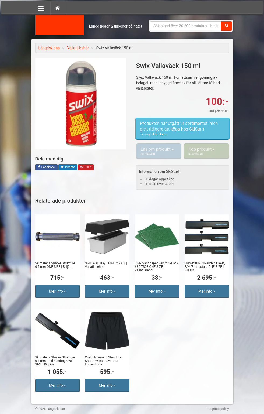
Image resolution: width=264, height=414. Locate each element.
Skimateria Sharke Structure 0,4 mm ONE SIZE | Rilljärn (55, 265)
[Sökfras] (185, 25)
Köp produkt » (206, 151)
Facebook (46, 167)
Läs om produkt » (159, 151)
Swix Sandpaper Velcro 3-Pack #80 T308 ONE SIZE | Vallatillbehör (156, 266)
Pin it (85, 167)
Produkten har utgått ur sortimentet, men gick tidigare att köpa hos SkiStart (182, 128)
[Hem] (57, 8)
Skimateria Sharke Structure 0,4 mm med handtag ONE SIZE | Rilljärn (55, 360)
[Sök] (226, 25)
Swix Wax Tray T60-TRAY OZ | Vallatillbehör (106, 265)
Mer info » (57, 291)
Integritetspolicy (217, 409)
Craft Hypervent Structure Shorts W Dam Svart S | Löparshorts (103, 360)
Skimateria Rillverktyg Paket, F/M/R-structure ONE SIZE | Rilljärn (205, 266)
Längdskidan (59, 24)
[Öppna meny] (40, 7)
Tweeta (68, 167)
